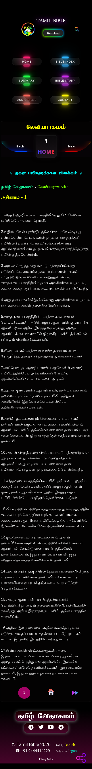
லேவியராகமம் (51, 187)
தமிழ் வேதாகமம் (17, 187)
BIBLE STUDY (65, 80)
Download (53, 33)
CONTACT (65, 99)
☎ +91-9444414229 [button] (33, 750)
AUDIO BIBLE (26, 99)
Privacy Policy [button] (46, 759)
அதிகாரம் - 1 (14, 197)
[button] (28, 30)
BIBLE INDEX (65, 61)
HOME (26, 61)
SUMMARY (27, 80)
